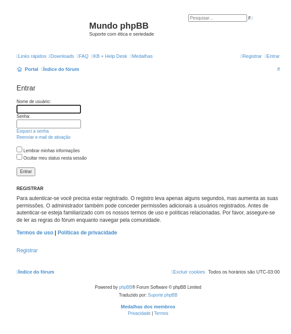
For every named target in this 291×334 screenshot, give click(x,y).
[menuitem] (61, 56)
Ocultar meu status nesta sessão (52, 158)
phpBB (125, 287)
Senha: (23, 116)
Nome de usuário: (34, 101)
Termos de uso (35, 233)
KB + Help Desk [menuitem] (109, 56)
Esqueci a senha (33, 131)
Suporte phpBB (162, 295)
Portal (31, 69)
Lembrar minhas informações (48, 150)
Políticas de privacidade (87, 233)
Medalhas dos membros (148, 306)
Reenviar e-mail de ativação (43, 137)
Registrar (27, 250)
